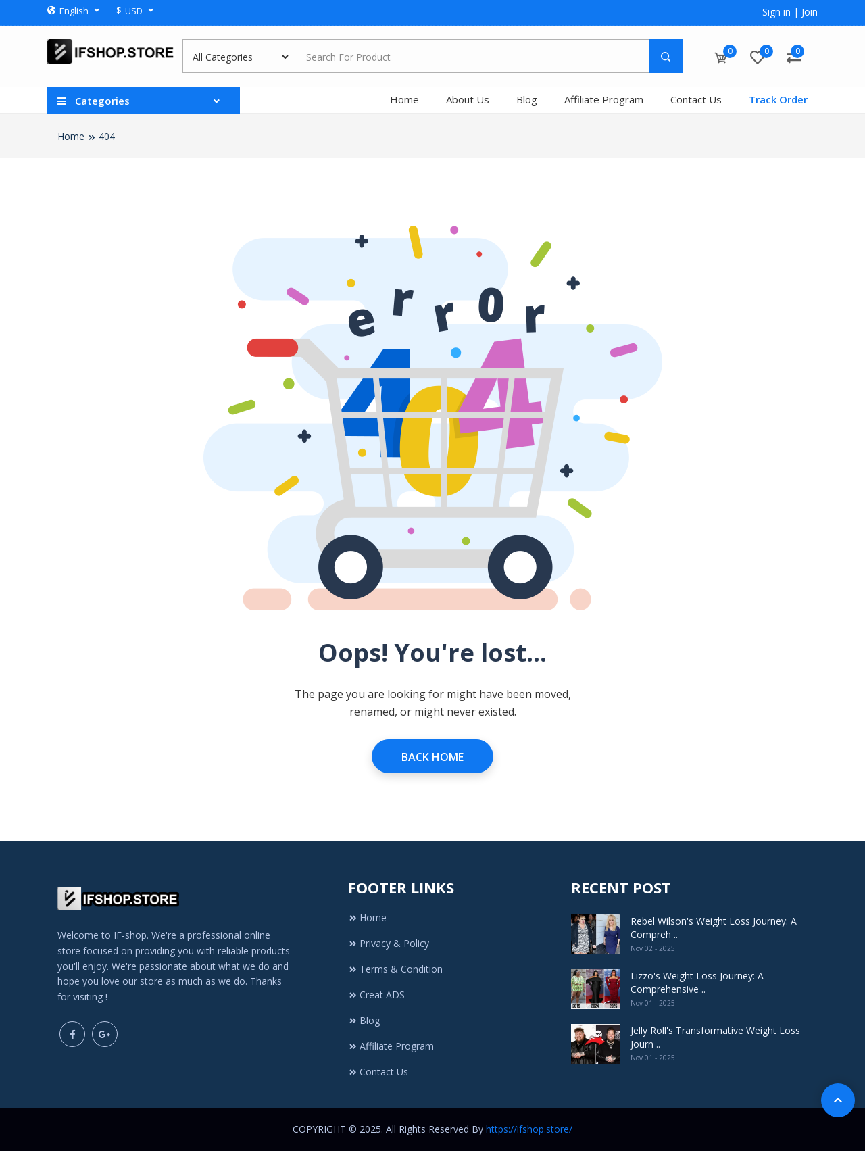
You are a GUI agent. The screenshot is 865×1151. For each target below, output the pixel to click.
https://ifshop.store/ (529, 1129)
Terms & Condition (395, 968)
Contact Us (696, 99)
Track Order (778, 99)
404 (107, 136)
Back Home (432, 757)
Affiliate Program (603, 99)
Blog (526, 99)
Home (404, 99)
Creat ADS (376, 994)
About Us (467, 99)
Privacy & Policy (388, 943)
